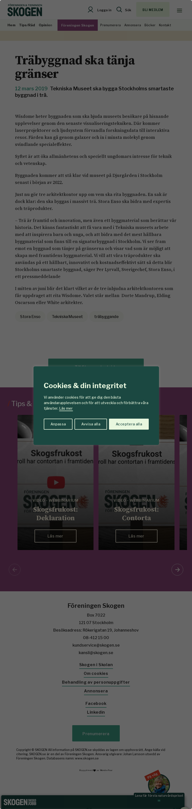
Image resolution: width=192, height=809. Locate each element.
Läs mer (66, 408)
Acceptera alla (129, 424)
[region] (96, 404)
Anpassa (58, 424)
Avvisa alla (90, 424)
